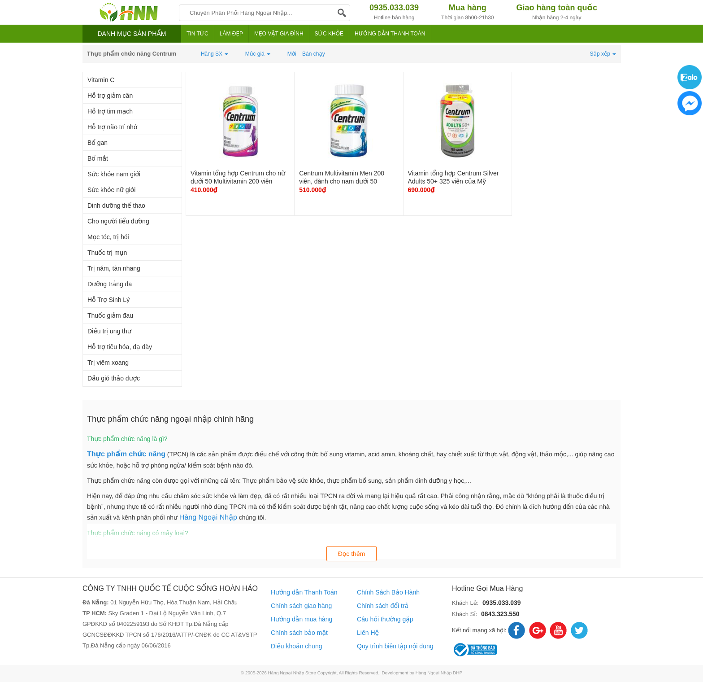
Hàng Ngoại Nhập (208, 517)
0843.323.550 (500, 613)
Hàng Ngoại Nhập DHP (439, 673)
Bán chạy (313, 54)
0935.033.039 (501, 602)
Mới (291, 54)
